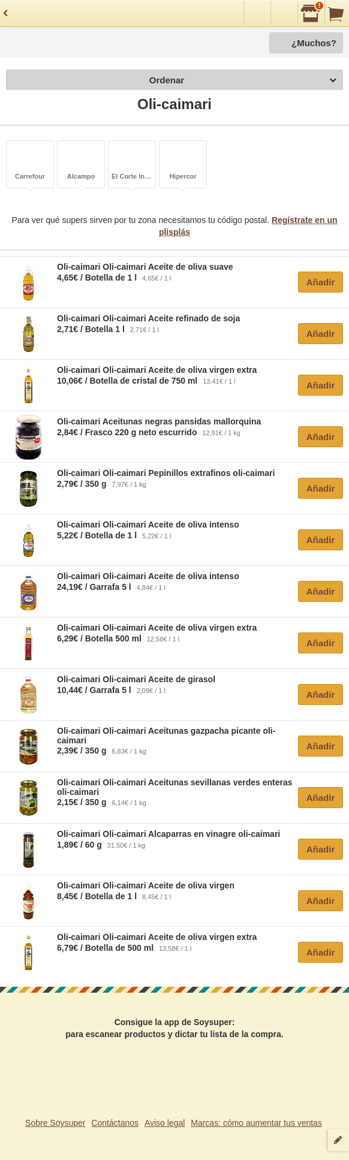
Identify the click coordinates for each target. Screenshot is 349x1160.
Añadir (320, 282)
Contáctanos (115, 1123)
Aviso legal (165, 1123)
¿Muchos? (313, 43)
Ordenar (242, 80)
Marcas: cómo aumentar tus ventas (256, 1123)
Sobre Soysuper (55, 1123)
